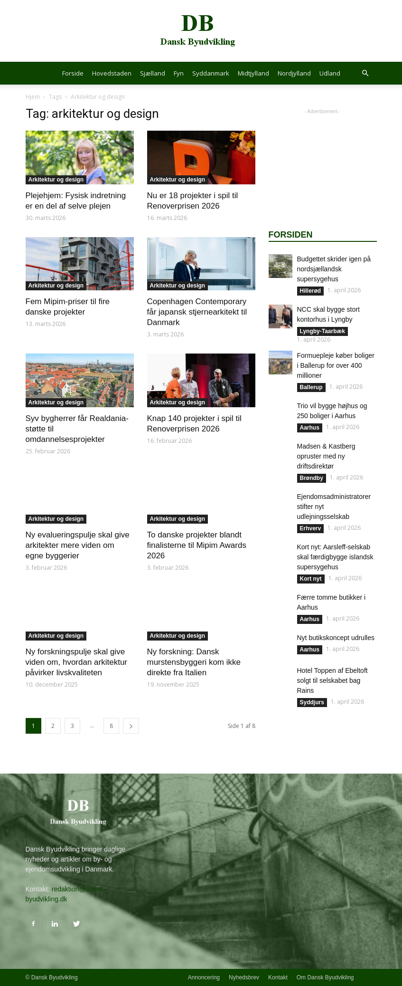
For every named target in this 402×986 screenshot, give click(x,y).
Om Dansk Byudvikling (325, 977)
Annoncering (204, 977)
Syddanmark (210, 73)
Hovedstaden (111, 73)
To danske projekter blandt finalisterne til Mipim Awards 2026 (196, 545)
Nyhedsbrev (244, 977)
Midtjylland (253, 73)
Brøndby (311, 478)
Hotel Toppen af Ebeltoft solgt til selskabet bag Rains (332, 680)
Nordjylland (294, 73)
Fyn (179, 73)
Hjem (33, 97)
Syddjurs (312, 702)
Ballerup (311, 387)
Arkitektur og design (56, 179)
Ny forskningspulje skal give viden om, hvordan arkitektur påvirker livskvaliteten (77, 662)
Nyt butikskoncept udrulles (335, 637)
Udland (329, 73)
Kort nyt (311, 578)
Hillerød (310, 290)
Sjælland (152, 73)
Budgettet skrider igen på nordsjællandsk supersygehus (334, 269)
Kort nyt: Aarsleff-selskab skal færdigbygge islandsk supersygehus (335, 557)
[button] (365, 73)
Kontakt (278, 977)
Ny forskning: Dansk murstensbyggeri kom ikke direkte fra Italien (194, 662)
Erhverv (310, 528)
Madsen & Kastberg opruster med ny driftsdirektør (326, 456)
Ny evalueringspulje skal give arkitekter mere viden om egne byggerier (78, 545)
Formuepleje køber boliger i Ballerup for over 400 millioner (335, 365)
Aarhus (309, 427)
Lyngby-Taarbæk (322, 331)
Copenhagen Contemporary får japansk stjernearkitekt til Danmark (197, 312)
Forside (73, 73)
